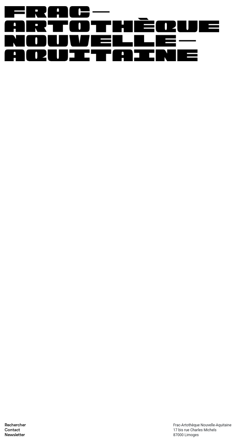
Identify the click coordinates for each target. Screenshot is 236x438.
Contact (12, 430)
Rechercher (15, 425)
